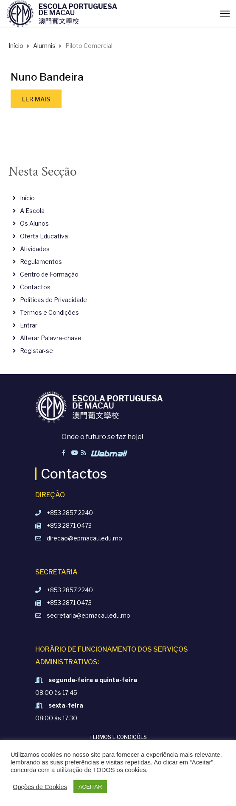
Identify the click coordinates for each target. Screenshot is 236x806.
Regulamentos (41, 261)
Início (27, 198)
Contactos (35, 287)
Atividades (35, 248)
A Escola (32, 210)
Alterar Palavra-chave (50, 337)
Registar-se (36, 350)
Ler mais (36, 99)
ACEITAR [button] (90, 787)
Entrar (28, 325)
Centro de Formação (49, 274)
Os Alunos (34, 223)
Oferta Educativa (44, 236)
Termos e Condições (49, 312)
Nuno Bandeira (47, 77)
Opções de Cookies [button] (40, 787)
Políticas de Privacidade (53, 299)
